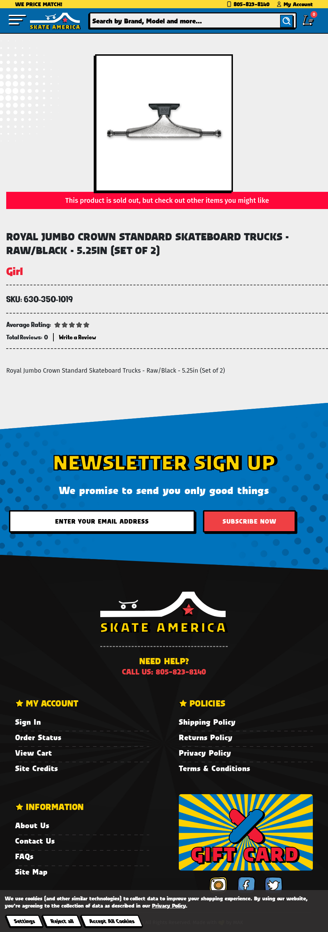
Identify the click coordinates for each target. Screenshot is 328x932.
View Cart (33, 752)
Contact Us (35, 840)
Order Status (38, 737)
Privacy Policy (205, 752)
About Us (32, 825)
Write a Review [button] (77, 337)
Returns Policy (206, 737)
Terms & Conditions (214, 768)
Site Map (31, 871)
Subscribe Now (249, 521)
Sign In (28, 721)
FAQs (24, 856)
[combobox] (193, 20)
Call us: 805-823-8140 (164, 671)
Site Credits (36, 768)
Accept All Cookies (112, 921)
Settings (24, 921)
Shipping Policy (207, 721)
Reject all (62, 921)
